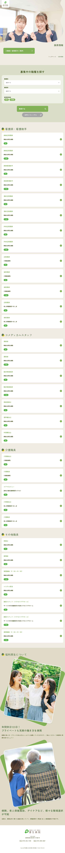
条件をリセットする (31, 115)
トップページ (52, 57)
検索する (22, 109)
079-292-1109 (27, 841)
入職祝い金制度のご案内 (14, 51)
